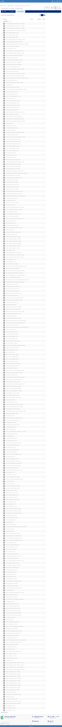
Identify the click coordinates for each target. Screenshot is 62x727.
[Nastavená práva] (44, 21)
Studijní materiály (10, 5)
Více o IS (51, 721)
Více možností (4, 712)
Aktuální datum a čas (52, 717)
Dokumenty (12, 11)
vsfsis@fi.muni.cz (36, 717)
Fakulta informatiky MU (11, 717)
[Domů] (52, 1)
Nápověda (36, 721)
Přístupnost (51, 722)
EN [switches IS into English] (57, 1)
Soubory (4, 5)
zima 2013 (28, 5)
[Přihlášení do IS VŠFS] (60, 1)
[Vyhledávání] (55, 1)
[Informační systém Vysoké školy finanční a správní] (2, 1)
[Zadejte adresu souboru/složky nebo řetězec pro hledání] (21, 15)
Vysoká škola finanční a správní (20, 5)
